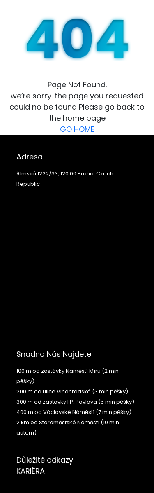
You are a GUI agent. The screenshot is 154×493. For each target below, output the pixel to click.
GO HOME (77, 129)
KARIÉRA (30, 471)
